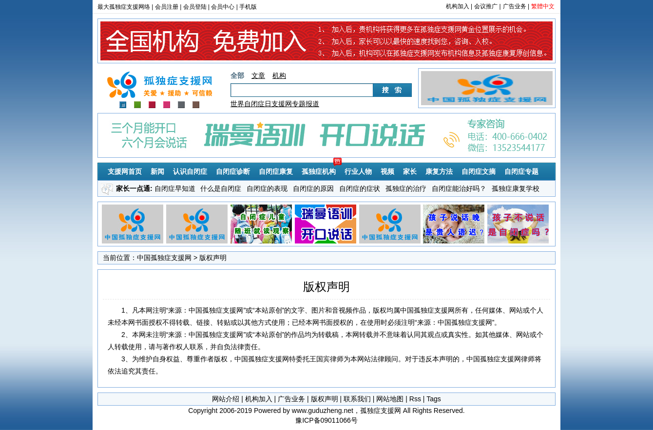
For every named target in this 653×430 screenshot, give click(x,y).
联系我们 (357, 399)
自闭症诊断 (233, 171)
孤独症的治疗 (405, 188)
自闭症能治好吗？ (459, 188)
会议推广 (486, 6)
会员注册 (166, 6)
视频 (387, 171)
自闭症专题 (521, 171)
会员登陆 (195, 6)
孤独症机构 (319, 171)
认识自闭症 (190, 171)
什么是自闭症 (220, 188)
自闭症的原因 (313, 188)
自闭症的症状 (359, 188)
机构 (279, 75)
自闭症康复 (276, 171)
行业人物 (358, 171)
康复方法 (439, 171)
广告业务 (514, 6)
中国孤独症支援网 (164, 258)
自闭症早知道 (174, 188)
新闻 (157, 171)
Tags (433, 399)
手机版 (248, 6)
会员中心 (222, 6)
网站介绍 (225, 399)
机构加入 (457, 6)
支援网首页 (125, 171)
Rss (415, 399)
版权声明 (324, 399)
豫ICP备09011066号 (326, 420)
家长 (410, 171)
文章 (258, 75)
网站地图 (389, 399)
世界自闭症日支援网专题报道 (274, 104)
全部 (237, 75)
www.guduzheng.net (322, 410)
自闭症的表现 (267, 188)
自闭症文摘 (478, 171)
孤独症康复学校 (515, 188)
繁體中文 (543, 6)
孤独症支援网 (160, 85)
